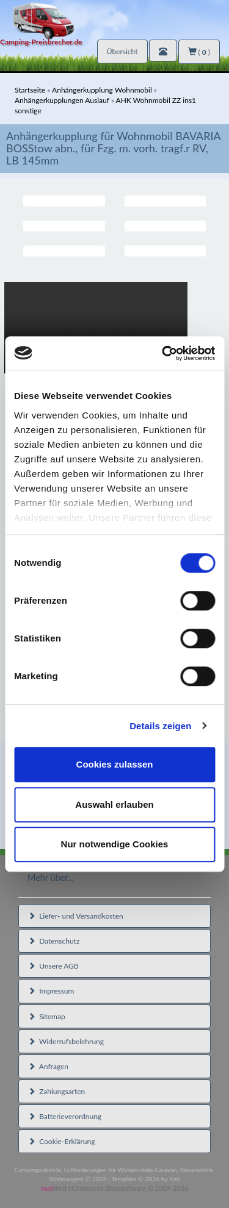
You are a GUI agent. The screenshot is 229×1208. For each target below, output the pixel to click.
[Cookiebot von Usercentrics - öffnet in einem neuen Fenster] (163, 353)
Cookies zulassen (114, 764)
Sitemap (46, 1016)
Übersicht (122, 51)
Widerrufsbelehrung (66, 1041)
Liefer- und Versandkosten (75, 915)
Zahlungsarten (56, 1091)
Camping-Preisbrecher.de (41, 41)
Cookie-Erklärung (61, 1141)
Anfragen (48, 1066)
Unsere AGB (53, 965)
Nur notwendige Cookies (115, 844)
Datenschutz (53, 940)
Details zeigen (160, 726)
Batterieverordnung (64, 1116)
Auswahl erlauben (114, 804)
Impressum (51, 990)
